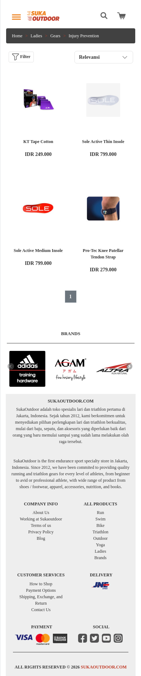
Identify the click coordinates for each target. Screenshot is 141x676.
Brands (100, 557)
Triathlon (100, 531)
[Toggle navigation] (16, 15)
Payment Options (41, 590)
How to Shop (40, 583)
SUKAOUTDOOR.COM (104, 667)
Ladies (36, 35)
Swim (100, 519)
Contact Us (41, 609)
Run (100, 512)
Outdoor (100, 538)
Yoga (100, 544)
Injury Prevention (84, 35)
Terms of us (41, 525)
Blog (41, 538)
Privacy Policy (41, 531)
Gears (55, 35)
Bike (100, 525)
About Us (41, 512)
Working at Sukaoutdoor (41, 519)
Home (17, 35)
